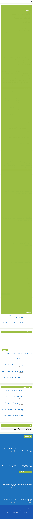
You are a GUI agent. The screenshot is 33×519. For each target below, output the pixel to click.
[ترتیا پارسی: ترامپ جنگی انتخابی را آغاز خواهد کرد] (28, 366)
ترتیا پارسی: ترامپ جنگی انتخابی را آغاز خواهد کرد (13, 364)
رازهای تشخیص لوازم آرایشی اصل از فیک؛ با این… (13, 403)
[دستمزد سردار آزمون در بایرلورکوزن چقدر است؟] (24, 459)
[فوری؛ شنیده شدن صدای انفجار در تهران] (28, 360)
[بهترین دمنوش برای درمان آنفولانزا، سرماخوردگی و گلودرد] (28, 411)
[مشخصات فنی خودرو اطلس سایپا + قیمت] (24, 479)
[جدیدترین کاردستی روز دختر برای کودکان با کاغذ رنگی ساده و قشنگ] (24, 494)
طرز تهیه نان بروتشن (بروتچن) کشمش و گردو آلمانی (12, 371)
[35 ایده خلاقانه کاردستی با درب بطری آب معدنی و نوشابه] (28, 379)
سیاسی (17, 512)
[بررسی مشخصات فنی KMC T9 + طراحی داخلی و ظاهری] (28, 324)
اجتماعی (25, 512)
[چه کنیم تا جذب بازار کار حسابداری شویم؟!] (28, 392)
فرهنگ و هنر (12, 512)
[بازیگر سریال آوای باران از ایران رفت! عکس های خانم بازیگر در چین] (28, 398)
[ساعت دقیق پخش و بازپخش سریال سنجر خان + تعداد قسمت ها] (24, 444)
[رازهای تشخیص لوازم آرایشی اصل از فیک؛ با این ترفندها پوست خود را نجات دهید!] (28, 405)
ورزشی (7, 512)
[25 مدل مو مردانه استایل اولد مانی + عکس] (8, 494)
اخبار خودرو (27, 10)
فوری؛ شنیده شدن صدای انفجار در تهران (15, 358)
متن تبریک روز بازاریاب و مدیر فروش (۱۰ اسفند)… (19, 353)
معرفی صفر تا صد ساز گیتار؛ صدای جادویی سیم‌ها (13, 415)
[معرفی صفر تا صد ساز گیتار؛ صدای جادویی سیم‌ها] (28, 417)
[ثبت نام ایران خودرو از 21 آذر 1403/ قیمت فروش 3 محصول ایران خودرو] (28, 317)
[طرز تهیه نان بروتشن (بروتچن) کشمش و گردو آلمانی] (28, 373)
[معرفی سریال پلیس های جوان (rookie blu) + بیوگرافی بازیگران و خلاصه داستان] (8, 479)
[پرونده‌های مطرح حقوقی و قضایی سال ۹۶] (8, 459)
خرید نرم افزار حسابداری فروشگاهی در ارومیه (22, 429)
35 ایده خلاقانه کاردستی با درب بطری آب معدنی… (13, 377)
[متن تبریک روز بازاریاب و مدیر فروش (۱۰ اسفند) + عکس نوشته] (16, 343)
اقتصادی (20, 512)
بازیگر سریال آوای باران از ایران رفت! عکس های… (12, 396)
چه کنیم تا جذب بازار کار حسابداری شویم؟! (14, 390)
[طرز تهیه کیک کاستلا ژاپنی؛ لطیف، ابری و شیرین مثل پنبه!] (8, 443)
